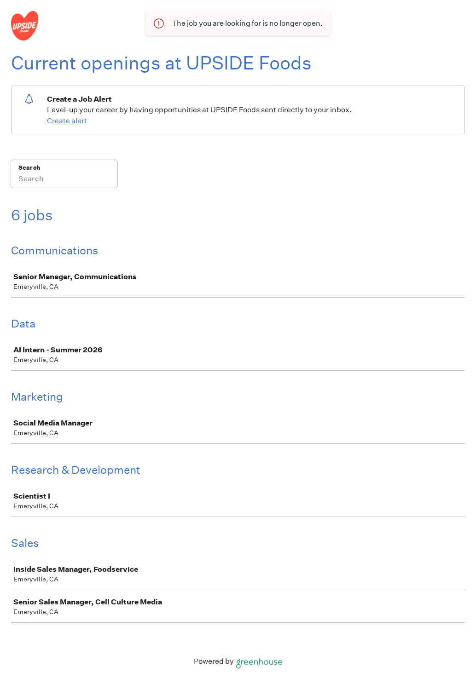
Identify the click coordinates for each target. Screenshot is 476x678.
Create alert (67, 120)
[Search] (64, 180)
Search (29, 168)
